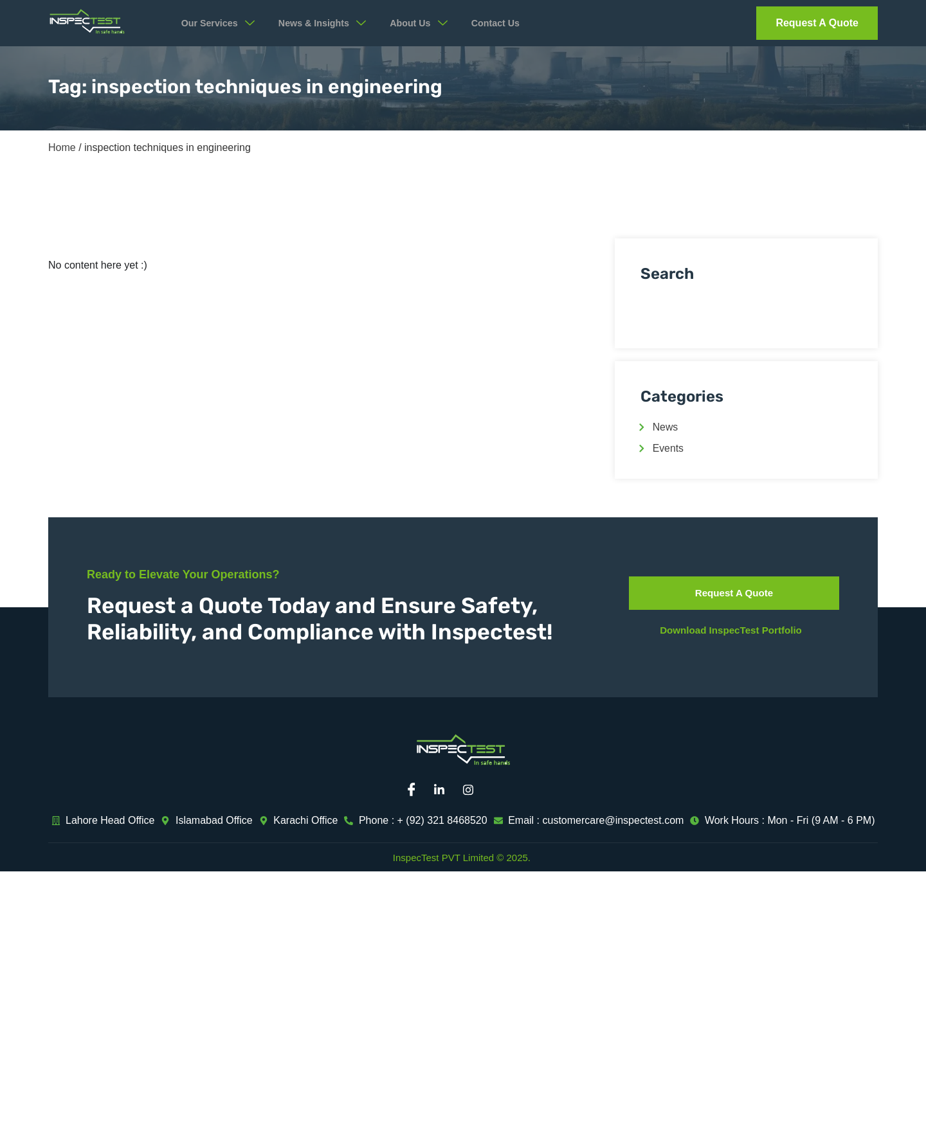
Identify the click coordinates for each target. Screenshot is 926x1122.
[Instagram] (472, 790)
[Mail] (501, 790)
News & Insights (332, 23)
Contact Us (514, 23)
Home (62, 147)
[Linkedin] (443, 790)
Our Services (222, 23)
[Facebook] (414, 790)
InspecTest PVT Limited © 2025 (460, 857)
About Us (434, 23)
